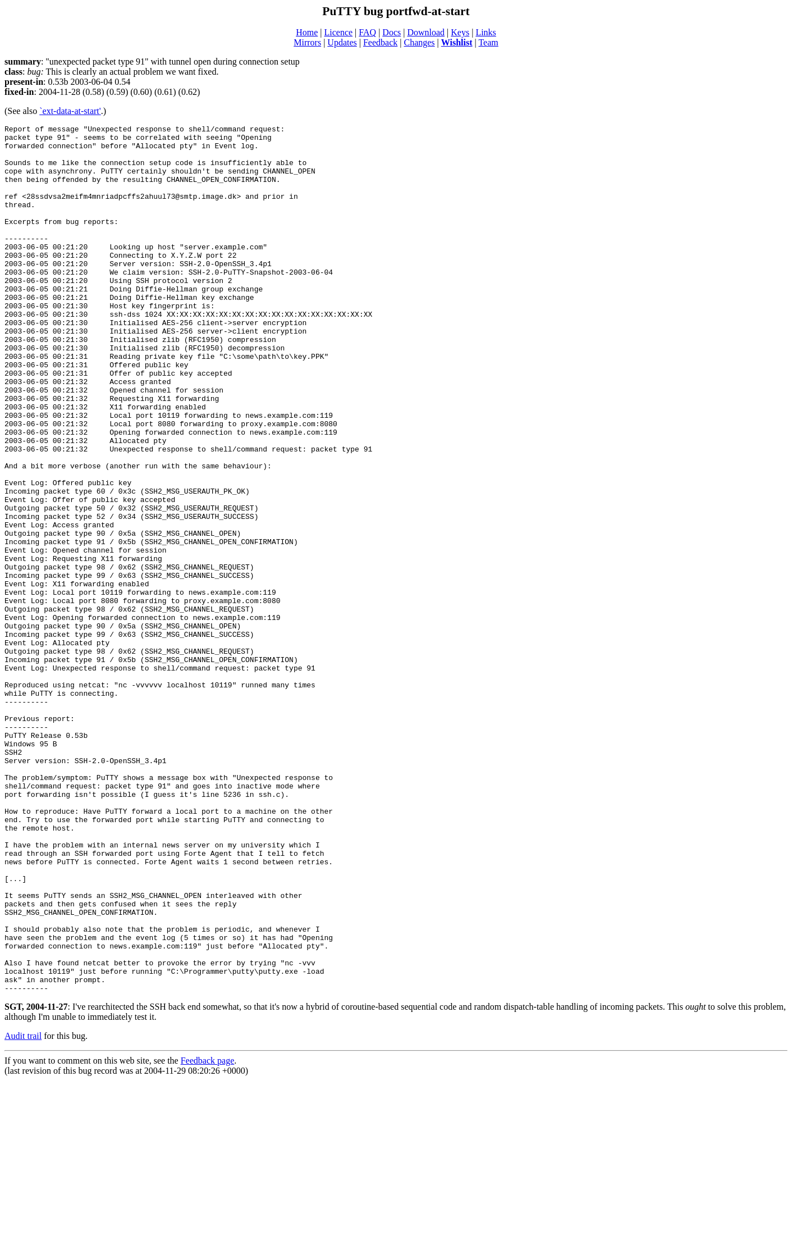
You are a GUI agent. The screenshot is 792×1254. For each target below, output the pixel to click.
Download (426, 32)
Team (488, 42)
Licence (338, 32)
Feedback (380, 42)
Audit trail (23, 1209)
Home (307, 32)
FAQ (367, 32)
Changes (419, 42)
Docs (391, 32)
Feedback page (208, 1234)
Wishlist (457, 42)
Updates (341, 42)
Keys (460, 32)
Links (485, 32)
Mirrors (307, 42)
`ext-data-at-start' (69, 111)
